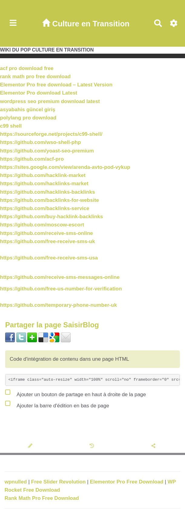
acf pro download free (27, 68)
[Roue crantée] (173, 23)
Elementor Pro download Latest (38, 93)
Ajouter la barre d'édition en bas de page (57, 404)
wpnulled (16, 482)
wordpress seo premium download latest (50, 101)
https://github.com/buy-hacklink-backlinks (51, 216)
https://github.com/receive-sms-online (46, 233)
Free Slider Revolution (59, 482)
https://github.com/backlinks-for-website (49, 200)
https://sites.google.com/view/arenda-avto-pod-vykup (65, 167)
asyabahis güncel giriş (27, 109)
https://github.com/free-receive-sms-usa (49, 258)
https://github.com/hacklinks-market (44, 183)
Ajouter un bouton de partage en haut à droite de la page (75, 393)
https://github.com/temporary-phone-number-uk (58, 305)
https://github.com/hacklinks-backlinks (47, 192)
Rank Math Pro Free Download (42, 498)
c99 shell (11, 126)
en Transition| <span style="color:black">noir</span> (83, 34)
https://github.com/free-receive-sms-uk (47, 241)
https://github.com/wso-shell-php (40, 142)
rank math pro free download (35, 76)
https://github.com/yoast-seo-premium (47, 151)
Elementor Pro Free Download (127, 482)
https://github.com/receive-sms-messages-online (60, 277)
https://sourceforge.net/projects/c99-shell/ (51, 134)
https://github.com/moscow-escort (42, 225)
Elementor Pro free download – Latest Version (56, 85)
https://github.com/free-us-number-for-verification (61, 289)
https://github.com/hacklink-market (42, 175)
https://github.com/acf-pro (32, 159)
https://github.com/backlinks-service (44, 208)
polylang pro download (28, 118)
